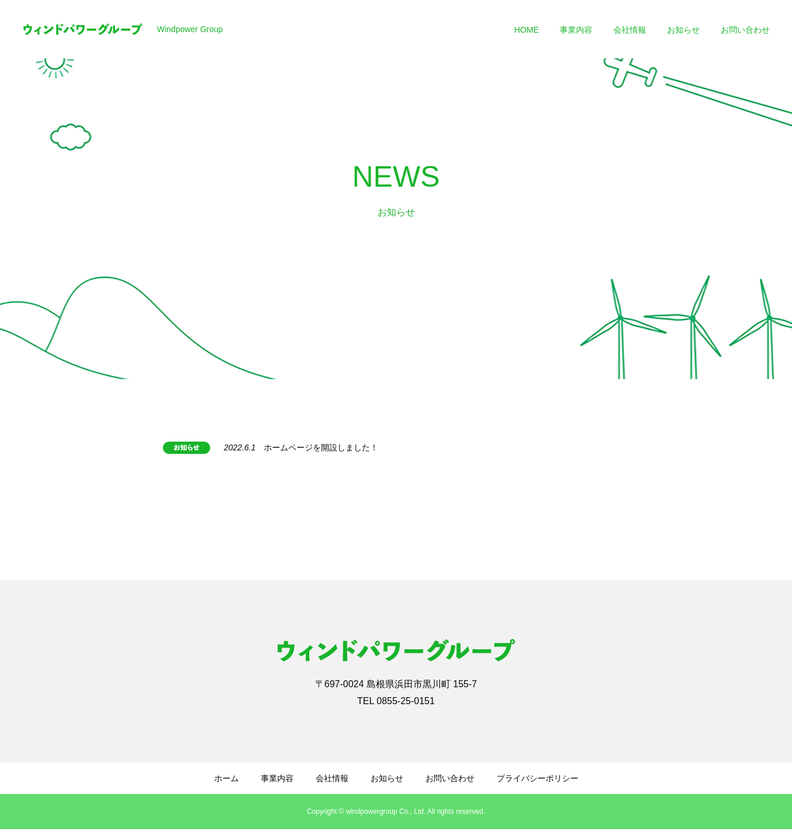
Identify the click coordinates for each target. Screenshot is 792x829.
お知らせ (683, 29)
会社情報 (629, 29)
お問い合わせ (745, 29)
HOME (526, 29)
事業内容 (576, 29)
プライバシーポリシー (537, 778)
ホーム (226, 778)
